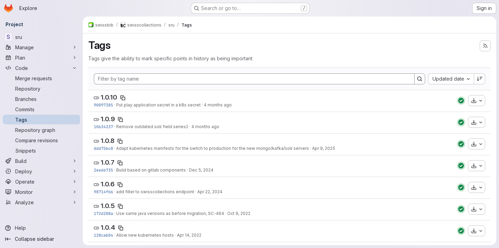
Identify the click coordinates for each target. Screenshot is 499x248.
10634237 (103, 126)
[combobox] (451, 78)
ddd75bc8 (103, 148)
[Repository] (41, 88)
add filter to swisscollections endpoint (155, 191)
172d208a (103, 213)
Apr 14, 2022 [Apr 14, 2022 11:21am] (189, 235)
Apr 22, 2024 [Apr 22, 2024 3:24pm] (209, 191)
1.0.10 (109, 97)
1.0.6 (107, 184)
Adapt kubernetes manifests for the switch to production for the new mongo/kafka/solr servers (212, 148)
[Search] (419, 78)
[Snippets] (41, 150)
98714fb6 (103, 191)
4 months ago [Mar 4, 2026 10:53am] (205, 126)
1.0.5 (108, 206)
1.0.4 (108, 227)
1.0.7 (107, 162)
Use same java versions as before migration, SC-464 (170, 213)
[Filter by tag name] (254, 78)
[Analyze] (41, 202)
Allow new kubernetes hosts (145, 235)
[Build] (41, 161)
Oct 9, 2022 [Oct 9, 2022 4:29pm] (238, 213)
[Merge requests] (41, 78)
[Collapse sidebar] (41, 239)
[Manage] (41, 47)
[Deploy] (41, 171)
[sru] (41, 37)
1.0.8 (107, 141)
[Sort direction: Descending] (479, 78)
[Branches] (41, 99)
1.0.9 (108, 119)
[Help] (41, 228)
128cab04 (103, 235)
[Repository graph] (41, 130)
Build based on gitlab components (151, 170)
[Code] (41, 68)
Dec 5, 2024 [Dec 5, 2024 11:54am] (201, 170)
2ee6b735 (103, 170)
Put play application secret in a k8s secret (158, 104)
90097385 (103, 104)
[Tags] (41, 119)
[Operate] (41, 181)
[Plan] (41, 57)
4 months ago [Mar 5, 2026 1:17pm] (218, 104)
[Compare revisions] (41, 140)
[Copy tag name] (123, 98)
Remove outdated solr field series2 (152, 126)
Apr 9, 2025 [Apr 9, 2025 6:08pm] (323, 148)
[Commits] (41, 109)
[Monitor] (41, 192)
